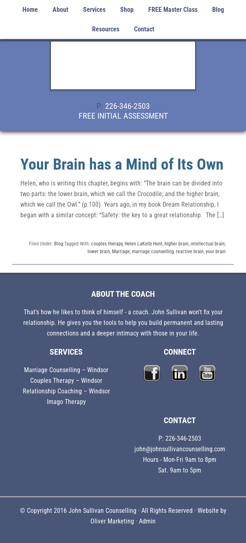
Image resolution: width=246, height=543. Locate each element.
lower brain (99, 251)
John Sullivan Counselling (123, 70)
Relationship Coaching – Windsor (66, 391)
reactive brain (190, 251)
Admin (147, 521)
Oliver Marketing (112, 521)
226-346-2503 (127, 106)
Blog (58, 244)
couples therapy (107, 244)
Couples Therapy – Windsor (66, 380)
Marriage (121, 251)
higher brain (177, 244)
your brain (216, 251)
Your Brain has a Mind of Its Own (122, 164)
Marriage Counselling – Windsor (66, 370)
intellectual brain (208, 244)
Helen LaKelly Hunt (144, 244)
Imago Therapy (66, 402)
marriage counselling (153, 251)
